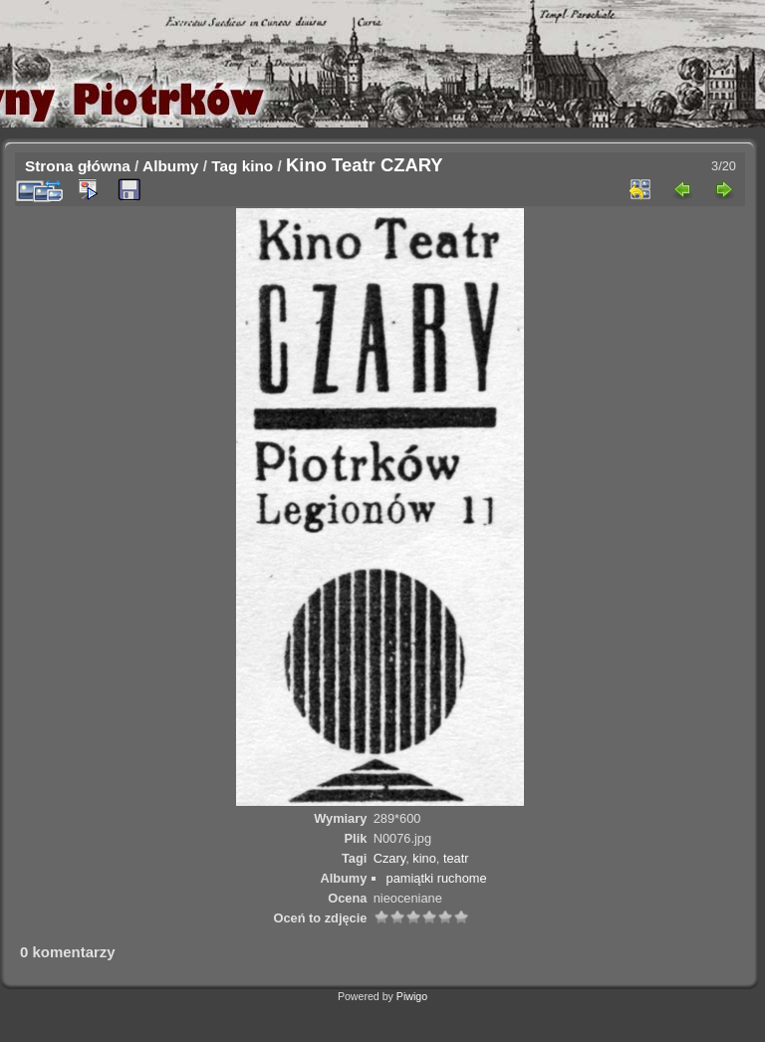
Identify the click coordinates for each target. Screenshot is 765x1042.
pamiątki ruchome (436, 878)
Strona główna (77, 165)
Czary (389, 858)
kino (258, 165)
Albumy (170, 165)
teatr (456, 858)
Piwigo (411, 996)
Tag (224, 165)
